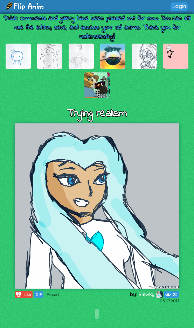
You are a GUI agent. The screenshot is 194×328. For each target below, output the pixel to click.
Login (179, 6)
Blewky (150, 294)
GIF (39, 294)
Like (23, 294)
